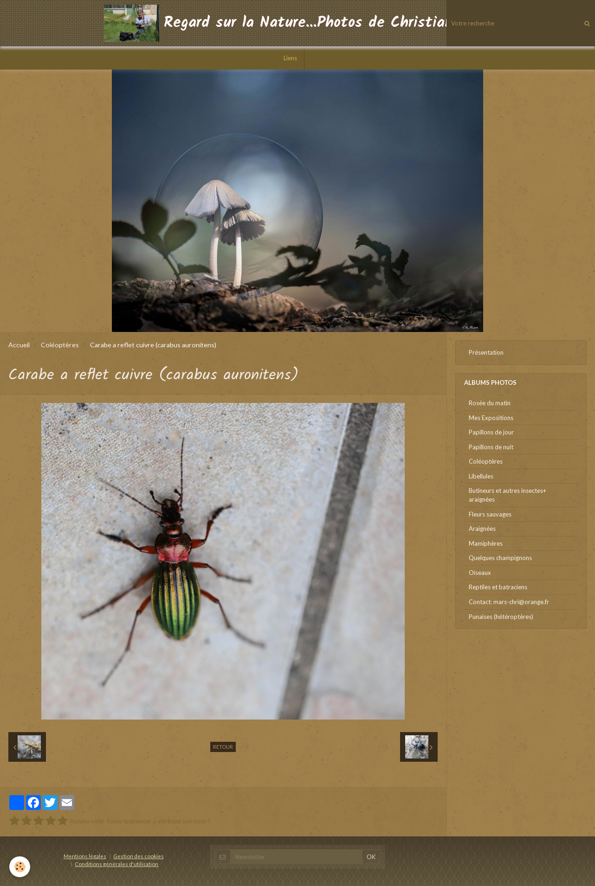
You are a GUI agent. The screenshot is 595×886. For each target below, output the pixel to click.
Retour (223, 747)
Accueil (19, 345)
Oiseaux (480, 572)
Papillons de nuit (491, 447)
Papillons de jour (491, 432)
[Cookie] (19, 866)
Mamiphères (486, 543)
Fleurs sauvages (490, 514)
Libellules (481, 476)
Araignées (482, 528)
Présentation (486, 352)
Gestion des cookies (138, 856)
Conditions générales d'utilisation (116, 864)
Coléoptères (60, 345)
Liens (290, 58)
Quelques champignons (500, 557)
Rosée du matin (490, 403)
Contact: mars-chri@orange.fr (509, 602)
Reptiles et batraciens (498, 587)
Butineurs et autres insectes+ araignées (507, 495)
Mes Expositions (491, 417)
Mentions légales (85, 856)
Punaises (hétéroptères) (501, 616)
